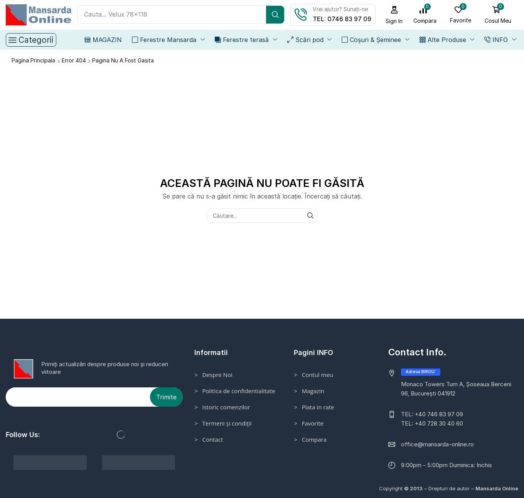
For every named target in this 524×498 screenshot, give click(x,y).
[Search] (275, 15)
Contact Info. (417, 352)
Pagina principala (33, 60)
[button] (394, 15)
